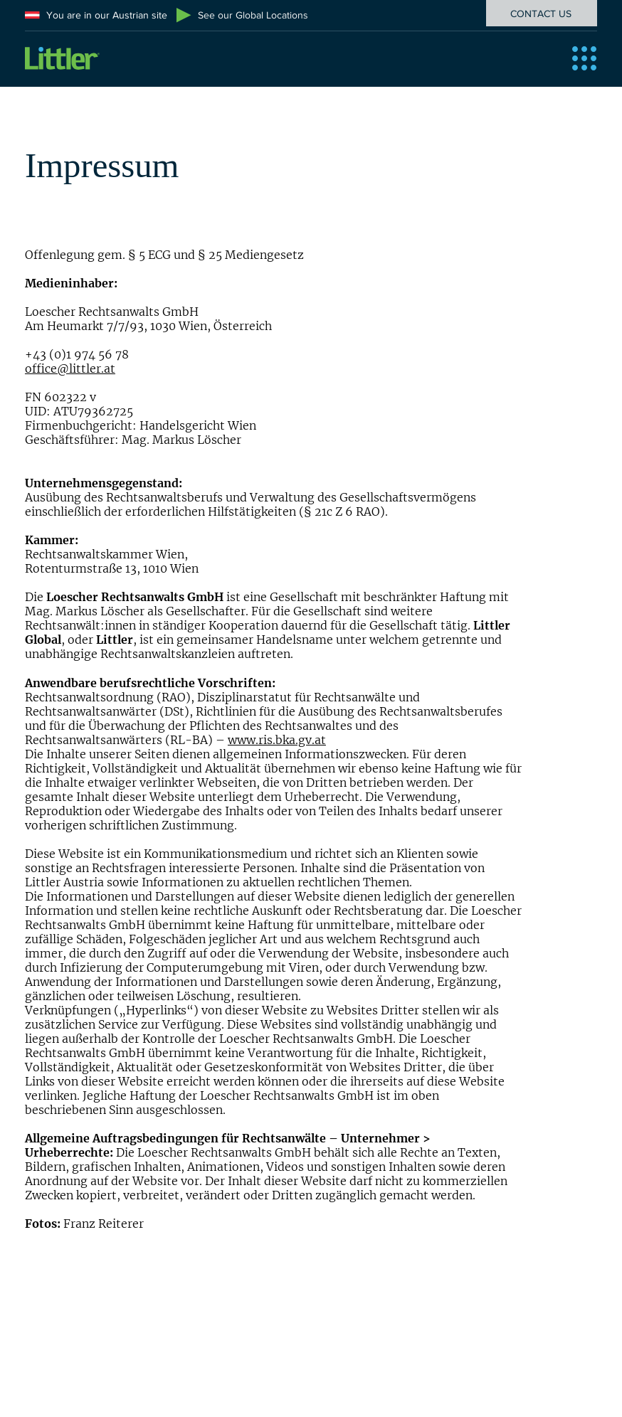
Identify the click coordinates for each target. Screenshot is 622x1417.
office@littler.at (70, 368)
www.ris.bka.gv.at (277, 740)
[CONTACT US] (541, 13)
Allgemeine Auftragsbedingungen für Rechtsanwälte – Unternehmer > (228, 1138)
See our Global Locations (253, 15)
